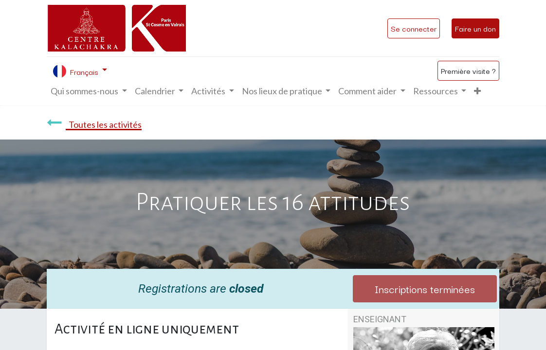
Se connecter (414, 28)
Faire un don (475, 28)
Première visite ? (468, 70)
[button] (477, 91)
